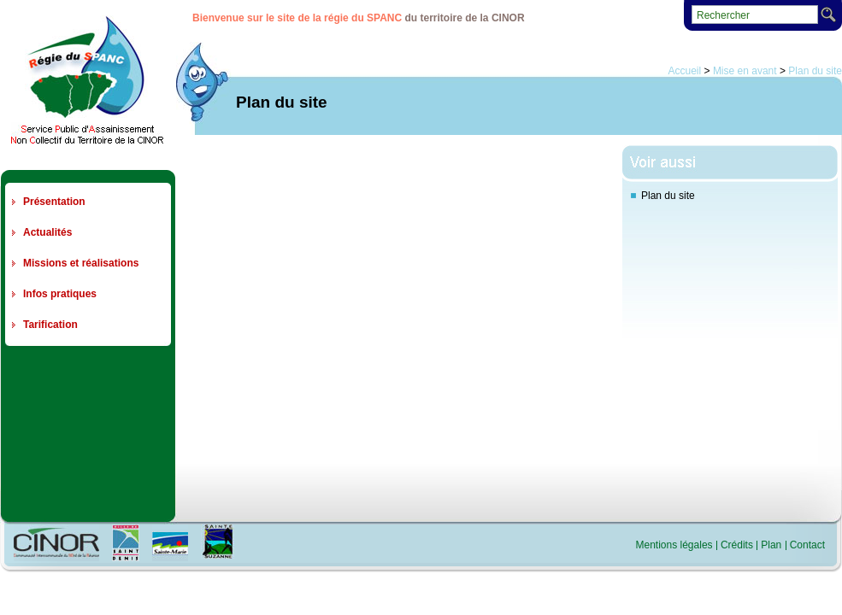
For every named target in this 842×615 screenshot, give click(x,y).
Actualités (47, 232)
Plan (771, 545)
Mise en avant (745, 71)
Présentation (54, 202)
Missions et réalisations (80, 263)
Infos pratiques (60, 294)
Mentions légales (674, 545)
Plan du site (815, 71)
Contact (807, 545)
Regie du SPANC (87, 79)
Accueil (685, 71)
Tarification (50, 325)
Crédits (737, 545)
